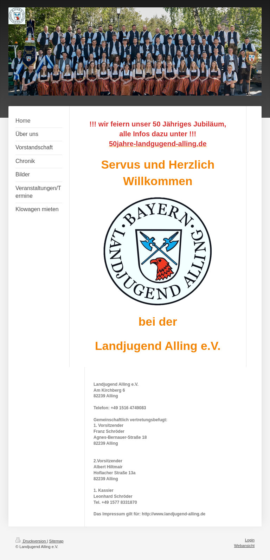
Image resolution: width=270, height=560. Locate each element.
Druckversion (31, 541)
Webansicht (244, 545)
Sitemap (56, 541)
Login (250, 540)
